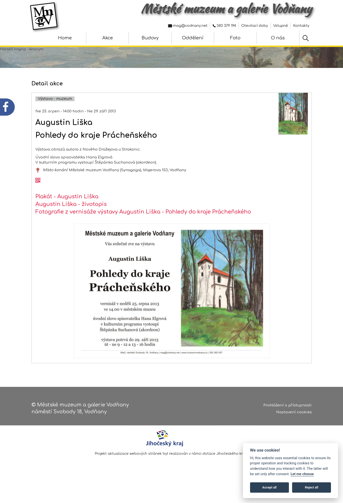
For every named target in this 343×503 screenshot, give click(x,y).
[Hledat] (305, 38)
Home (65, 37)
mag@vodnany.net (188, 26)
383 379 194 (224, 26)
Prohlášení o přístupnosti (287, 407)
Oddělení (192, 37)
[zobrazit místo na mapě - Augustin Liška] (37, 186)
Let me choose (302, 474)
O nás (278, 37)
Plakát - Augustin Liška (66, 212)
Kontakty (301, 26)
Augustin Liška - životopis (71, 219)
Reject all (311, 487)
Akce (107, 37)
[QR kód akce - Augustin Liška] (37, 196)
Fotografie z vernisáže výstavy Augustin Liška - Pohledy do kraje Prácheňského (143, 227)
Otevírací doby (254, 26)
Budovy (150, 37)
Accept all (269, 487)
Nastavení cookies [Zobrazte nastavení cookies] (294, 414)
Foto (235, 37)
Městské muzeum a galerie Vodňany (226, 8)
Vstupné (280, 26)
